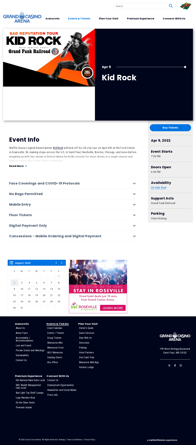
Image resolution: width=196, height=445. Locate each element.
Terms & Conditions (74, 440)
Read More (16, 166)
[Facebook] (175, 365)
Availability (161, 183)
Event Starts (161, 151)
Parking (157, 213)
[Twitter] (169, 365)
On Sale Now (158, 187)
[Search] (144, 6)
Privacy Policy (89, 440)
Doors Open (161, 167)
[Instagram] (181, 365)
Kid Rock (58, 148)
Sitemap (62, 440)
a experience (162, 440)
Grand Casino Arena (22, 17)
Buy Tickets (170, 127)
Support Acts (162, 198)
